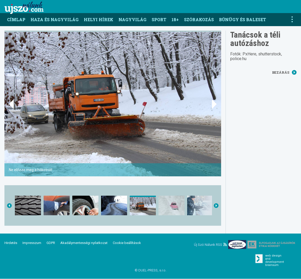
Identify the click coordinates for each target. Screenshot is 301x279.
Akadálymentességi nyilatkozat (84, 243)
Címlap (16, 19)
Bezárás (284, 72)
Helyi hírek (98, 19)
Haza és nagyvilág (55, 19)
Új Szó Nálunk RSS (210, 245)
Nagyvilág (132, 19)
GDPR (50, 243)
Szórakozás (199, 19)
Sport (159, 19)
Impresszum (31, 243)
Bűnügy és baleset (242, 19)
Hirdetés (10, 243)
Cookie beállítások (127, 243)
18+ (175, 19)
